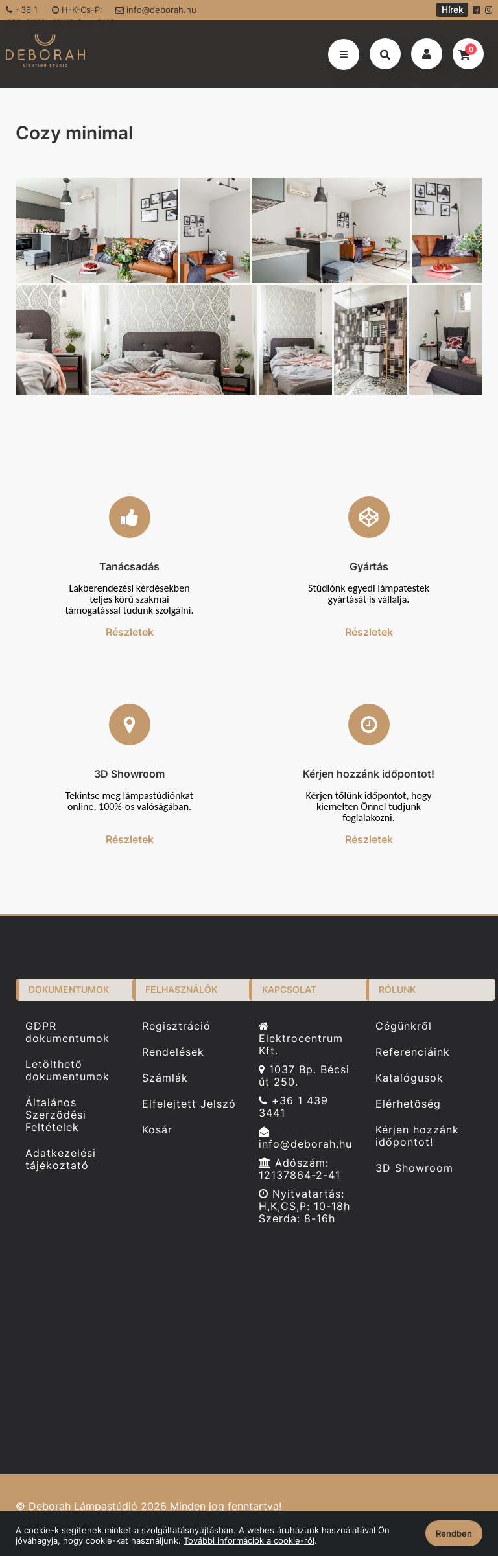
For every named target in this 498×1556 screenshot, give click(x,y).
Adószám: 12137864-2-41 (299, 1169)
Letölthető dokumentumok (67, 1070)
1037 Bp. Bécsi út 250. (304, 1075)
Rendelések (173, 1052)
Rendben (454, 1533)
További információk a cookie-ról (249, 1540)
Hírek (452, 10)
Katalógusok (409, 1078)
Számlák (165, 1078)
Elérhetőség (408, 1104)
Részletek (130, 631)
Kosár (157, 1130)
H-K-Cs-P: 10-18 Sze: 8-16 (83, 12)
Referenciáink (412, 1052)
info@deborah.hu (155, 10)
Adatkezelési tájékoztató (60, 1159)
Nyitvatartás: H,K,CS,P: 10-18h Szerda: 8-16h (304, 1206)
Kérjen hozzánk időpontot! (417, 1136)
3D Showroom (414, 1168)
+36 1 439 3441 (293, 1107)
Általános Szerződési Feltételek (55, 1115)
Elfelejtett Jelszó (189, 1104)
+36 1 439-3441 (25, 12)
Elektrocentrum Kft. (301, 1039)
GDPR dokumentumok (67, 1032)
